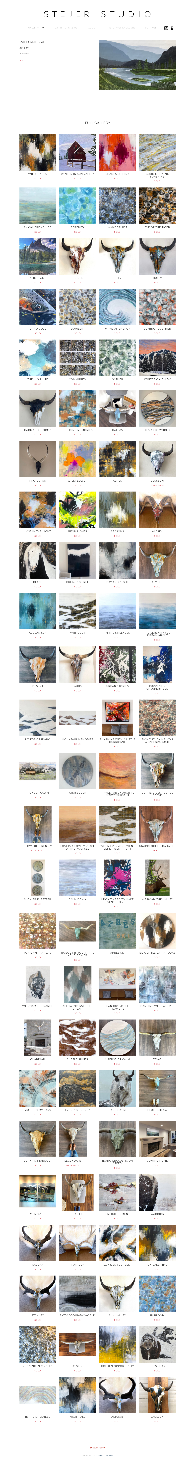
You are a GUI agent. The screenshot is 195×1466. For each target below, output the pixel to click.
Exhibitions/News (66, 27)
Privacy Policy (97, 1447)
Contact (150, 27)
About (92, 27)
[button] (33, 28)
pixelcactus (105, 1456)
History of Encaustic (121, 27)
